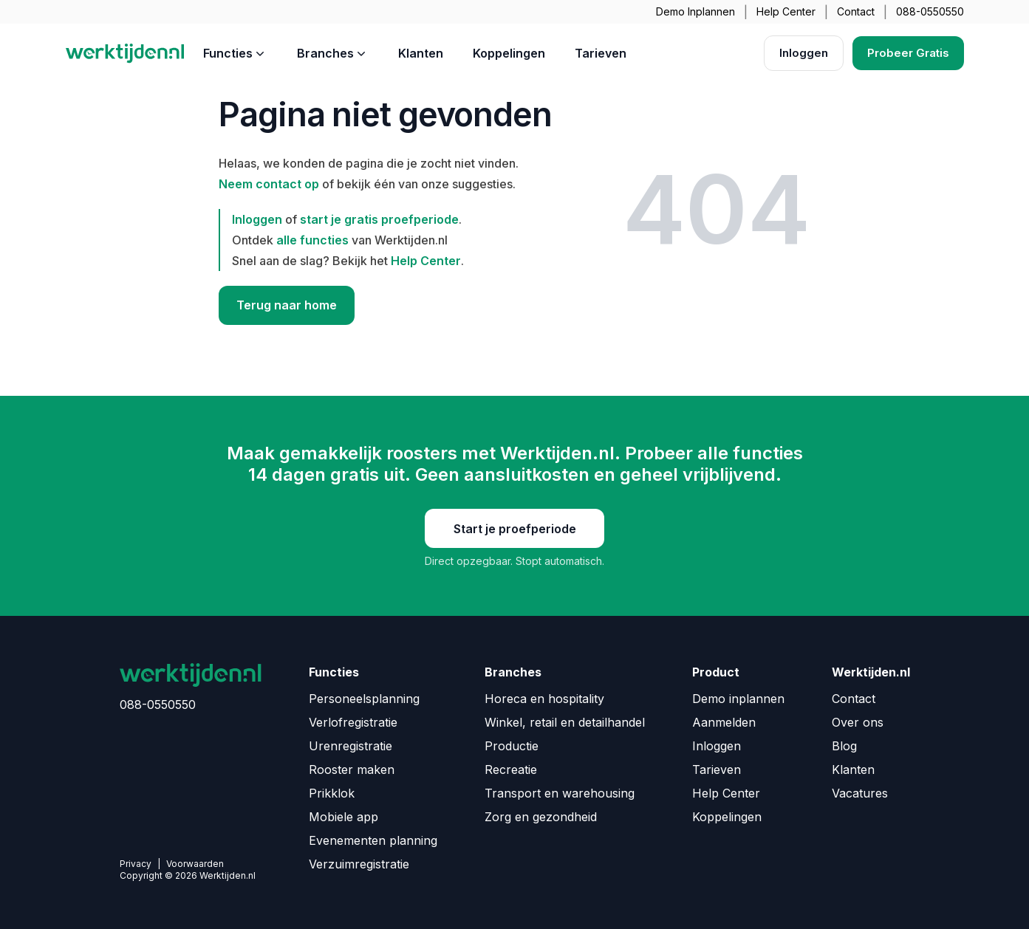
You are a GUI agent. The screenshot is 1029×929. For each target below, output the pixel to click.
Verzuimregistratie (359, 864)
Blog (844, 745)
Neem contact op (269, 183)
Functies (235, 53)
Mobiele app (343, 816)
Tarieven (600, 53)
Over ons (857, 722)
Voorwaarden (195, 863)
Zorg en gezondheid (541, 816)
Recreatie (511, 769)
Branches (333, 53)
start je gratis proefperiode (379, 219)
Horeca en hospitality (544, 698)
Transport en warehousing (560, 793)
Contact (856, 11)
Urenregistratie (350, 745)
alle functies (312, 240)
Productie (512, 745)
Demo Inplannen (695, 11)
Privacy (135, 863)
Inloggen (803, 53)
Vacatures (860, 793)
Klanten (420, 53)
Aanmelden (724, 722)
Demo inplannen (738, 698)
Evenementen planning (373, 840)
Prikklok (332, 793)
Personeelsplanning (364, 698)
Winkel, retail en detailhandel (565, 722)
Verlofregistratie (353, 722)
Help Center (786, 11)
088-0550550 (930, 11)
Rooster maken (351, 769)
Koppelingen (509, 53)
